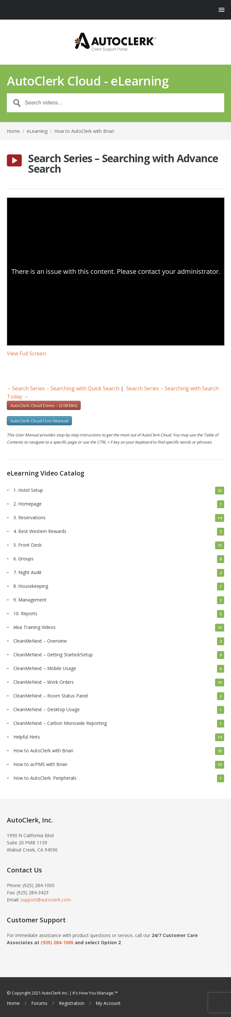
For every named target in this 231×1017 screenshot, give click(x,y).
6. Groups (23, 558)
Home (13, 131)
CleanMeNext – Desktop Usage (46, 709)
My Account (108, 1003)
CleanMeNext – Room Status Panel (50, 696)
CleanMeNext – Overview (40, 641)
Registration (71, 1003)
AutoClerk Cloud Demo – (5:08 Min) (43, 405)
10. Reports (25, 613)
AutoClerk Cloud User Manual (39, 421)
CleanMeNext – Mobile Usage (44, 668)
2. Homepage (27, 504)
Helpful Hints (26, 737)
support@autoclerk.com (45, 900)
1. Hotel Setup (28, 490)
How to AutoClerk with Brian (84, 131)
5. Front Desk (27, 545)
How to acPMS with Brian (40, 764)
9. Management (30, 600)
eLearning (37, 131)
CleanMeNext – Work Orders (43, 682)
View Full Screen (26, 353)
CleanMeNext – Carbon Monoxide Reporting (60, 723)
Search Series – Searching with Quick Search (63, 388)
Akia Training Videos (34, 627)
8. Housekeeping (30, 586)
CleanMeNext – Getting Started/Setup (53, 654)
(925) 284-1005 (57, 942)
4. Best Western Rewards (39, 531)
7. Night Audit (27, 572)
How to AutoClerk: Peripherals (44, 778)
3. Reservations (29, 517)
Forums (39, 1003)
